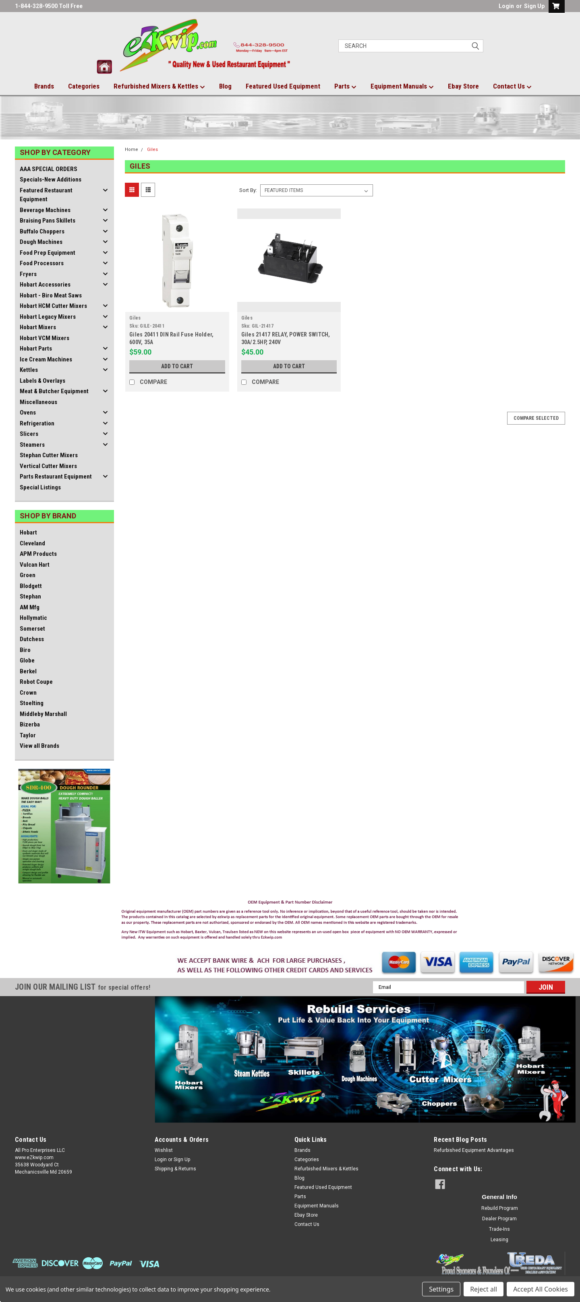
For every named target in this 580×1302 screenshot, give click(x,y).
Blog (225, 86)
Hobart (28, 532)
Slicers (29, 433)
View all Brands (39, 745)
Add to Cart (177, 366)
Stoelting (32, 703)
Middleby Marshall (43, 714)
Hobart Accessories (45, 284)
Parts (345, 86)
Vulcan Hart (35, 564)
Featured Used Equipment (283, 86)
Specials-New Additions (50, 179)
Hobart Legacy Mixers (48, 316)
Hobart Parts (36, 348)
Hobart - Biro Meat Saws (51, 295)
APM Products (38, 553)
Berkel (28, 671)
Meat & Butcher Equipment (54, 391)
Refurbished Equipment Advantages (474, 1150)
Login (506, 6)
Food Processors (42, 263)
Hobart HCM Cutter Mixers (53, 306)
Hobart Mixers (38, 327)
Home (131, 149)
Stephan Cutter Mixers (49, 455)
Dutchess (32, 639)
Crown (28, 692)
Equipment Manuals (402, 86)
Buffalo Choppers (42, 231)
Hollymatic (33, 617)
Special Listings (40, 487)
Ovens (28, 412)
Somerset (32, 628)
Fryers (28, 274)
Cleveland (32, 543)
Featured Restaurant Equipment (46, 195)
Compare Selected (536, 418)
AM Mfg (29, 607)
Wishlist (164, 1150)
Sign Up (534, 6)
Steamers (32, 444)
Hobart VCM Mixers (44, 338)
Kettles (29, 369)
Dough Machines (41, 242)
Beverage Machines (45, 210)
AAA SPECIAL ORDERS (48, 169)
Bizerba (30, 724)
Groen (27, 575)
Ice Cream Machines (46, 359)
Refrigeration (37, 423)
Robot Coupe (36, 681)
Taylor (28, 735)
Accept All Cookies (540, 1289)
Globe (27, 660)
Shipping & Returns (175, 1169)
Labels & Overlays (42, 380)
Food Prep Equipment (47, 252)
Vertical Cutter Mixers (48, 466)
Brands (44, 86)
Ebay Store (463, 86)
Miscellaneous (38, 402)
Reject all (483, 1289)
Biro (25, 650)
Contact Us (512, 86)
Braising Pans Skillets (47, 220)
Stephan (30, 596)
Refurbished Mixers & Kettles (159, 86)
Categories (83, 86)
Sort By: (248, 190)
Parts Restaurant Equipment (56, 476)
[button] (290, 922)
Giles (152, 149)
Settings (441, 1289)
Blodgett (31, 586)
